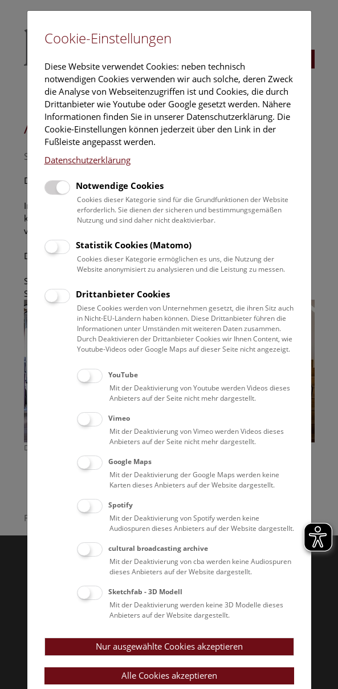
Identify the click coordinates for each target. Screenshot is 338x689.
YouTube (123, 375)
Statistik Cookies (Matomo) (134, 245)
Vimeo (119, 418)
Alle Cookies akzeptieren (169, 675)
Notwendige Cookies (120, 185)
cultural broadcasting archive (158, 548)
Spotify (120, 505)
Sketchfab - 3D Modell (145, 592)
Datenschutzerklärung (87, 160)
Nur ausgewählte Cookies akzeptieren (169, 646)
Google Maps (130, 461)
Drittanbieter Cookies (123, 294)
